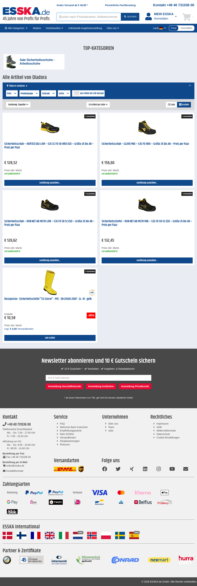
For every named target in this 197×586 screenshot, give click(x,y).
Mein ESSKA (67, 434)
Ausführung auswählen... (49, 183)
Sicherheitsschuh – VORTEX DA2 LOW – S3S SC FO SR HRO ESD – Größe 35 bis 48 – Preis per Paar (49, 146)
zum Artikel (50, 338)
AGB (159, 427)
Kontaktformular (13, 470)
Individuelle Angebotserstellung (85, 28)
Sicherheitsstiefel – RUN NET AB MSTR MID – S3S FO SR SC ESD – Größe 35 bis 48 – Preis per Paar (147, 223)
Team (111, 427)
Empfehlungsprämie (71, 430)
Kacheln (184, 105)
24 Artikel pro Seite (98, 105)
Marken (37, 28)
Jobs (110, 430)
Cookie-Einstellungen (168, 437)
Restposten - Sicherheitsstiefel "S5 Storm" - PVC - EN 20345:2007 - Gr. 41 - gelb (48, 299)
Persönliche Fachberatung (120, 5)
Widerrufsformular (166, 430)
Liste (171, 105)
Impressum (163, 423)
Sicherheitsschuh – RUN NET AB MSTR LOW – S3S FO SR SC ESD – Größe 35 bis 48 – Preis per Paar (49, 223)
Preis (12, 93)
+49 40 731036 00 (17, 424)
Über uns (113, 423)
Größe (64, 93)
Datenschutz (163, 434)
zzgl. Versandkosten (19, 328)
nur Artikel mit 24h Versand (92, 93)
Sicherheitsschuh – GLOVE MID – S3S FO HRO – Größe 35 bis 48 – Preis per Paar (145, 144)
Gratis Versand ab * (72, 5)
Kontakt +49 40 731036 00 (173, 5)
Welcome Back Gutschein (74, 427)
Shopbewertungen (70, 441)
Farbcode (48, 93)
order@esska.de (13, 465)
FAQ (62, 423)
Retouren (65, 444)
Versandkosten (68, 437)
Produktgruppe (29, 93)
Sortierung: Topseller (18, 105)
